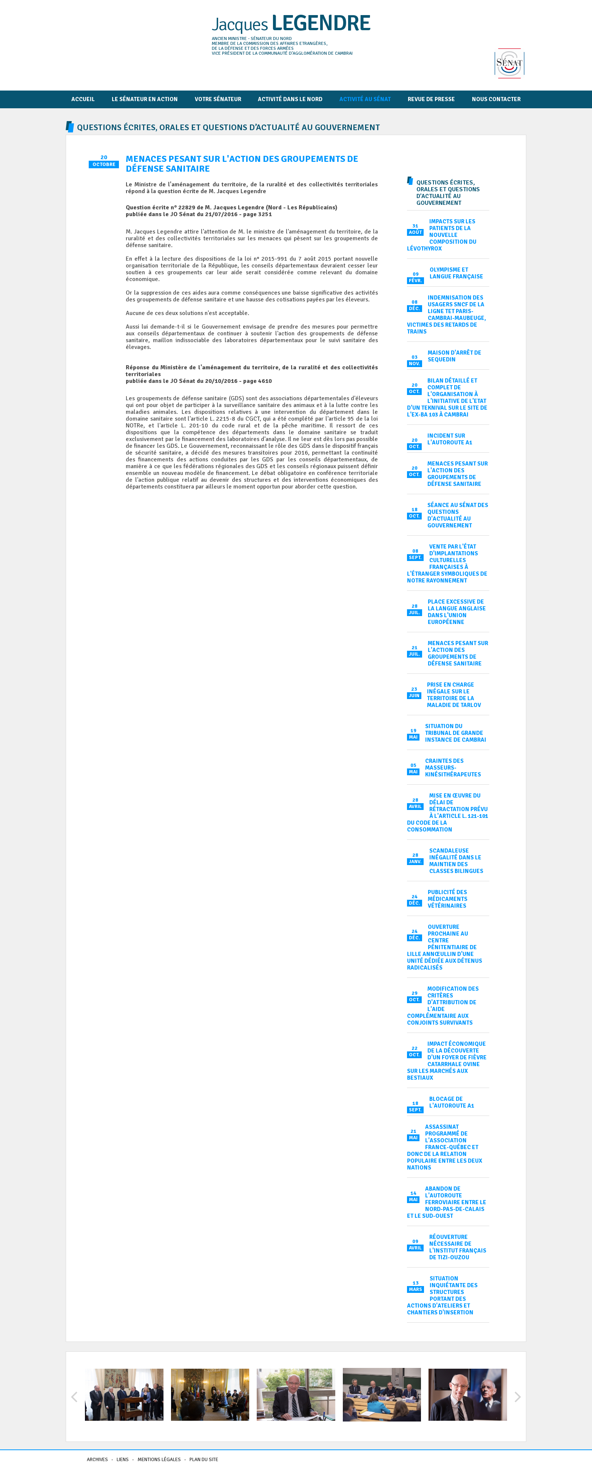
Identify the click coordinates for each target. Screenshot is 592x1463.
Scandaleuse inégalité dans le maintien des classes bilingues (456, 860)
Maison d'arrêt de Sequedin (454, 356)
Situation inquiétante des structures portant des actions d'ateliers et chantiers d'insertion (442, 1295)
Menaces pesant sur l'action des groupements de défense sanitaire (457, 473)
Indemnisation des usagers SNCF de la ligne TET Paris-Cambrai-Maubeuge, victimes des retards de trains (446, 314)
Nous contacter (496, 99)
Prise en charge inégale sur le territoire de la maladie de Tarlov (454, 694)
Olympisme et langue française (456, 273)
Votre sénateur (218, 99)
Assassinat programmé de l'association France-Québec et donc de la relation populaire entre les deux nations (444, 1147)
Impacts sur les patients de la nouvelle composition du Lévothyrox (441, 235)
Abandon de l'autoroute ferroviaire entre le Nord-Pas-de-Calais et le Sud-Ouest (446, 1202)
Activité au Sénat (365, 99)
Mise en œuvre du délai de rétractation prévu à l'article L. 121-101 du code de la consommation (447, 812)
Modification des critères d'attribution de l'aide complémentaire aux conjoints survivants (443, 1005)
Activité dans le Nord (290, 99)
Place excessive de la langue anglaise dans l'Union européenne (457, 611)
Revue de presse (431, 99)
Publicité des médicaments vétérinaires (447, 899)
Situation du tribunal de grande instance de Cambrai (455, 733)
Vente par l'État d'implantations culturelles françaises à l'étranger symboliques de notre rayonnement (447, 563)
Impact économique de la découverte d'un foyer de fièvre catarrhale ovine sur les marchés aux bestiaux (447, 1060)
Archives (97, 1460)
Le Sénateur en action (145, 99)
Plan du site (204, 1460)
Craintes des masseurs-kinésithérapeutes (453, 768)
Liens (123, 1460)
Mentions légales (159, 1460)
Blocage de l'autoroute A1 (451, 1102)
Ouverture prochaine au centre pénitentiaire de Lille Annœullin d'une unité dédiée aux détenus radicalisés (444, 947)
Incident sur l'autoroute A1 (449, 439)
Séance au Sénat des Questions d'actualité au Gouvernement (457, 515)
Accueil (83, 99)
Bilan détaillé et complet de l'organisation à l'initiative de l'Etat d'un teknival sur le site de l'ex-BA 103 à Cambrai (447, 397)
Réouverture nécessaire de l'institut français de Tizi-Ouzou (457, 1247)
